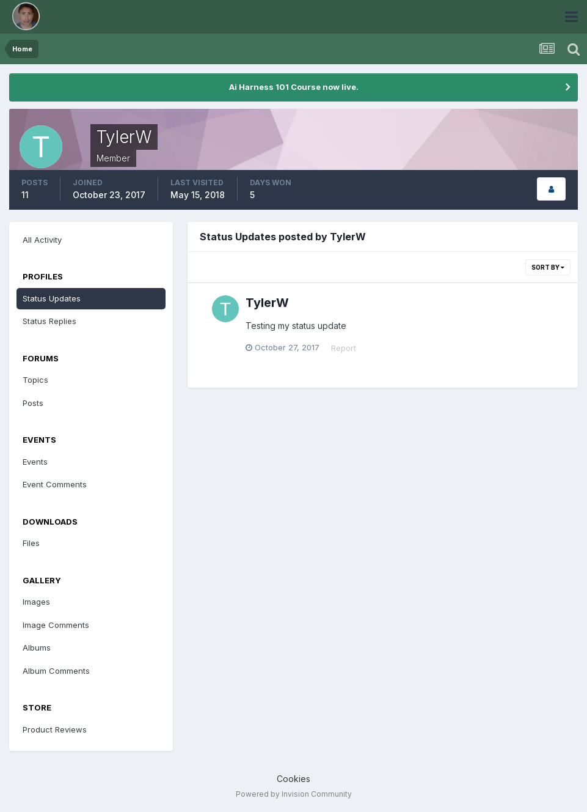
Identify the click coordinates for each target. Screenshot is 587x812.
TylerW (267, 302)
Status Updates (52, 298)
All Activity (42, 240)
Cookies (293, 778)
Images (36, 602)
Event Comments (55, 484)
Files (31, 543)
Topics (35, 380)
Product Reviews (55, 729)
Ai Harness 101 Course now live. (294, 87)
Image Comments (56, 625)
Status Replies (49, 321)
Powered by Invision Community (294, 794)
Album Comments (56, 671)
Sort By (547, 267)
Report (343, 348)
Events (35, 462)
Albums (37, 647)
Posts (33, 403)
